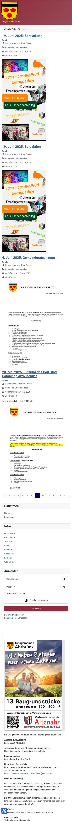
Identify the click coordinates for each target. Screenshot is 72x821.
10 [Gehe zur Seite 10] (32, 495)
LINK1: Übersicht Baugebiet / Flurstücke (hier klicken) (28, 773)
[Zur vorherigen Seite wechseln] (9, 495)
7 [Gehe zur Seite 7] (18, 495)
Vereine (7, 545)
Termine (8, 541)
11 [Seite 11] (37, 495)
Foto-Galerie (9, 533)
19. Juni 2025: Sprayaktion (22, 36)
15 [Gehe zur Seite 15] (59, 495)
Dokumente (9, 537)
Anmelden (36, 608)
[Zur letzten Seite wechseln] (69, 495)
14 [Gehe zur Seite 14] (54, 495)
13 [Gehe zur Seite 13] (48, 495)
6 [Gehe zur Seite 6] (14, 495)
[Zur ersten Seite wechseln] (4, 495)
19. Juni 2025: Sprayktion (21, 147)
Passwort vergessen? (14, 615)
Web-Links (9, 562)
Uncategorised (21, 47)
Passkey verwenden (36, 600)
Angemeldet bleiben (16, 593)
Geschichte (9, 554)
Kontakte (8, 558)
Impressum (9, 517)
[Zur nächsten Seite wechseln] (64, 495)
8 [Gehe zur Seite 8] (22, 495)
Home (7, 513)
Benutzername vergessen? (16, 618)
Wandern (8, 549)
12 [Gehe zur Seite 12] (43, 495)
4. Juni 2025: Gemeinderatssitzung (28, 258)
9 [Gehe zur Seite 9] (27, 495)
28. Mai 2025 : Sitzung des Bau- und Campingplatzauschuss (29, 374)
